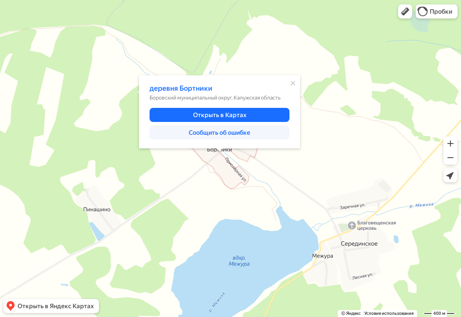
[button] (405, 11)
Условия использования (388, 313)
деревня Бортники (181, 88)
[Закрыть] (292, 83)
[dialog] (219, 111)
